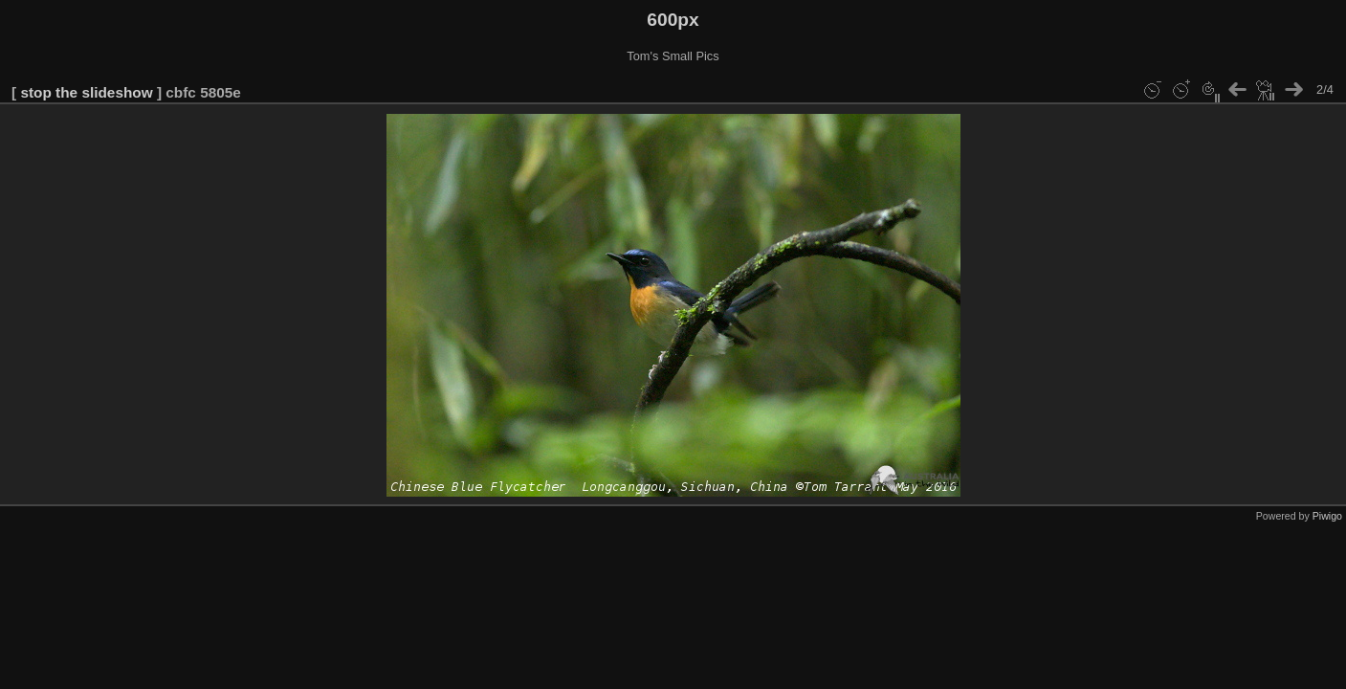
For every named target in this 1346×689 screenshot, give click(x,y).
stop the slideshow (86, 92)
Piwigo (1327, 516)
